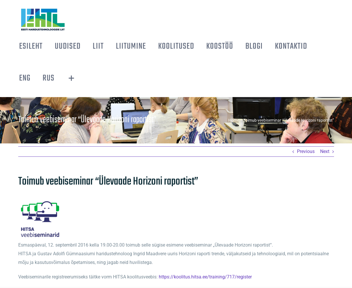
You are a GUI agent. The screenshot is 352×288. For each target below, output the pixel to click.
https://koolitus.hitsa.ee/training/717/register (205, 277)
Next (324, 151)
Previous (306, 151)
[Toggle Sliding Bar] (71, 78)
